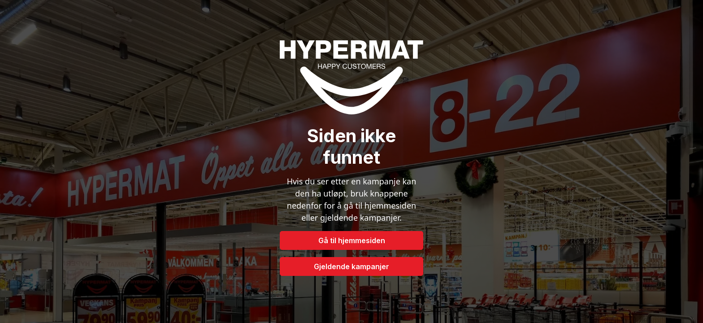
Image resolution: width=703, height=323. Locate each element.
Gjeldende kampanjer (351, 266)
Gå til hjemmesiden (351, 240)
